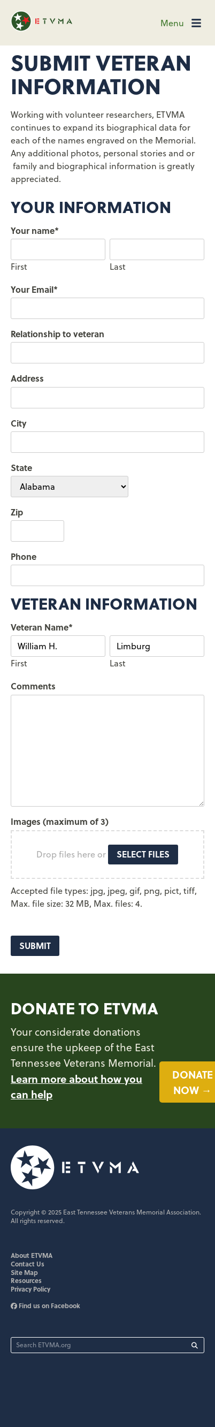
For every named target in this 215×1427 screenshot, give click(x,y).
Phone (23, 556)
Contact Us (27, 1264)
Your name (35, 230)
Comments (33, 686)
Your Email (34, 289)
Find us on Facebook (45, 1305)
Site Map (24, 1272)
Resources (26, 1280)
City (19, 423)
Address (27, 378)
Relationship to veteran (57, 334)
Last (118, 266)
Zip (17, 512)
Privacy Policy (30, 1289)
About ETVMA (31, 1255)
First (19, 266)
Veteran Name (42, 627)
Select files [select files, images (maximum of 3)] (143, 854)
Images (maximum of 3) (60, 821)
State (21, 467)
